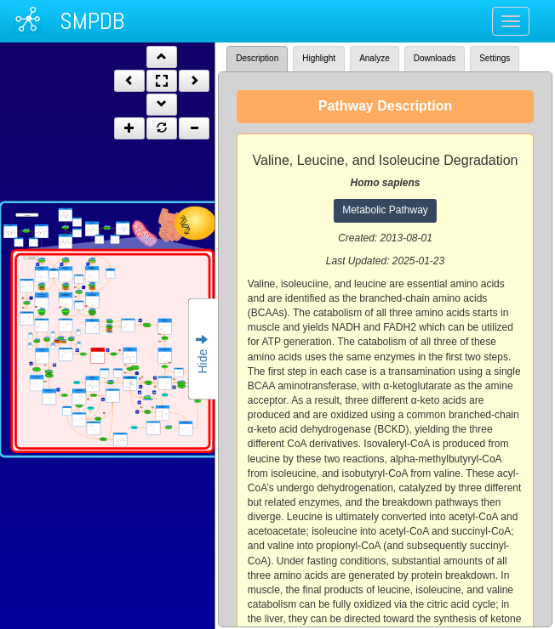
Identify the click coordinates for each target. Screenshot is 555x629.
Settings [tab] (494, 58)
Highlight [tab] (318, 58)
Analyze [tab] (374, 58)
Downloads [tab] (434, 58)
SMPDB (92, 21)
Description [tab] (257, 58)
